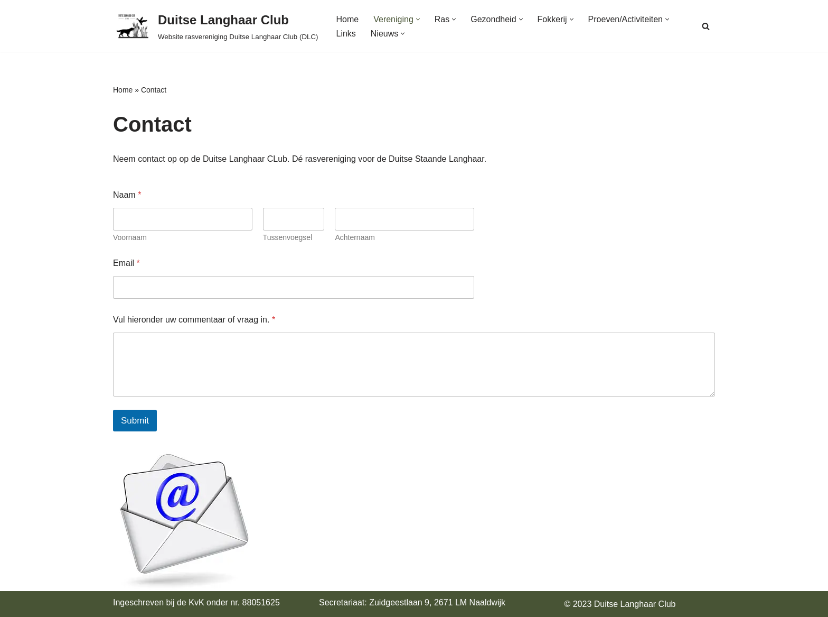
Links (346, 33)
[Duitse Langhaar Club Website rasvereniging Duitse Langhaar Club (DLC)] (215, 26)
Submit (135, 421)
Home (347, 19)
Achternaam (354, 237)
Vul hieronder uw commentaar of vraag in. (194, 319)
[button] (418, 19)
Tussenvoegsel (288, 237)
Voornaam (130, 237)
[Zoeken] (706, 26)
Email (126, 263)
